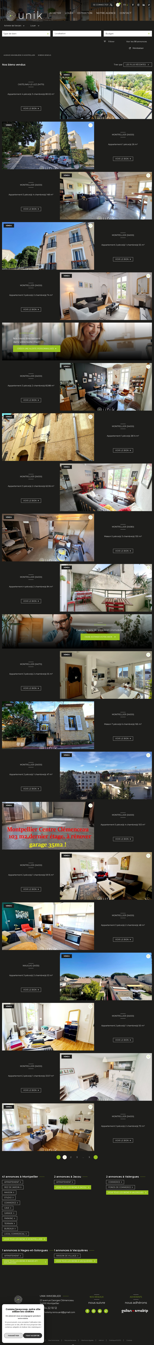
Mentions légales (87, 1340)
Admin (101, 1340)
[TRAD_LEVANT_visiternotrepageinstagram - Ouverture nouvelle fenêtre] (98, 5)
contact (125, 13)
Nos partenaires (70, 1340)
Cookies (129, 1340)
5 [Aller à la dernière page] (89, 1157)
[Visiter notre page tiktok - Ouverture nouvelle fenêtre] (109, 5)
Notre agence (106, 13)
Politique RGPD (115, 1340)
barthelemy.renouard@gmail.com (57, 1312)
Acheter (55, 13)
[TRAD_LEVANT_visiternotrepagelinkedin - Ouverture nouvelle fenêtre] (104, 5)
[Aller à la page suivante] (96, 1157)
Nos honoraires (53, 1340)
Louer (69, 13)
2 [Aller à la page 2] (70, 1157)
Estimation (84, 13)
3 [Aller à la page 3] (77, 1157)
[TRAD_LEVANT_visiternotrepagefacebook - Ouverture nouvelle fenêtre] (93, 5)
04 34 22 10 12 (48, 1308)
